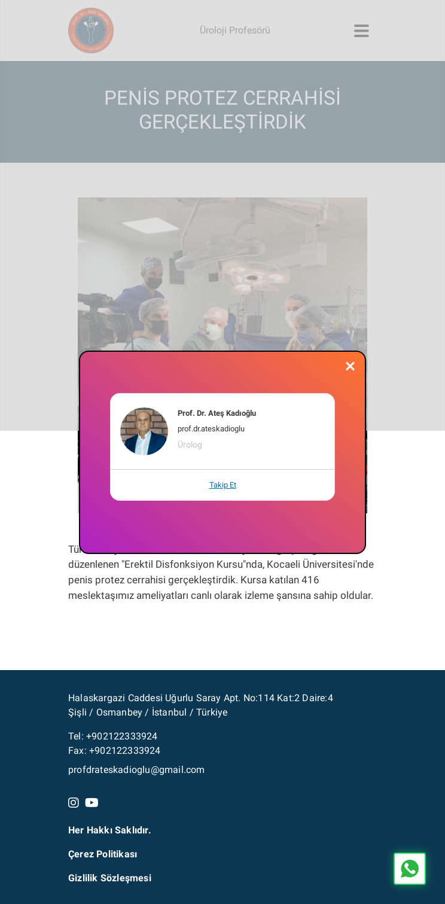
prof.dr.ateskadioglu (211, 428)
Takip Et (222, 484)
